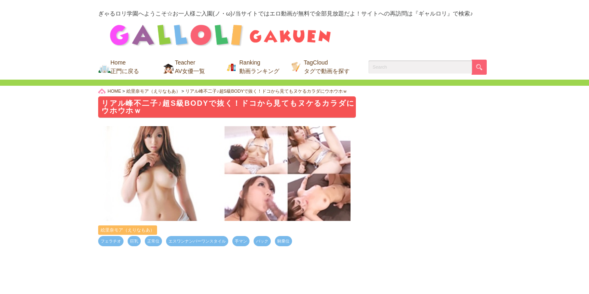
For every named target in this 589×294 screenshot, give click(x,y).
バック (262, 241)
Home (124, 66)
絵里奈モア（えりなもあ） (128, 229)
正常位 (153, 241)
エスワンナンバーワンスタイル (197, 241)
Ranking (259, 66)
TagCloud (327, 66)
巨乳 (134, 241)
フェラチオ (111, 241)
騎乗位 (283, 241)
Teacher (190, 66)
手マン (241, 241)
